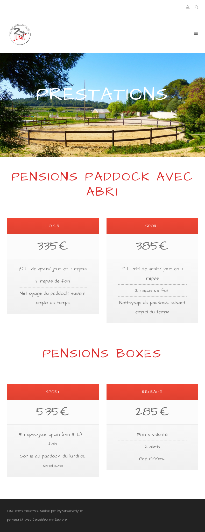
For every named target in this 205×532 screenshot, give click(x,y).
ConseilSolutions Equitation (50, 519)
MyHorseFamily (68, 511)
